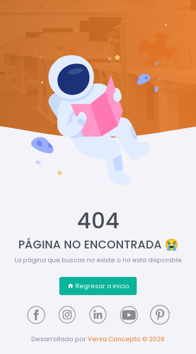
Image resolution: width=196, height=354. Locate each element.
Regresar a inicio (98, 286)
